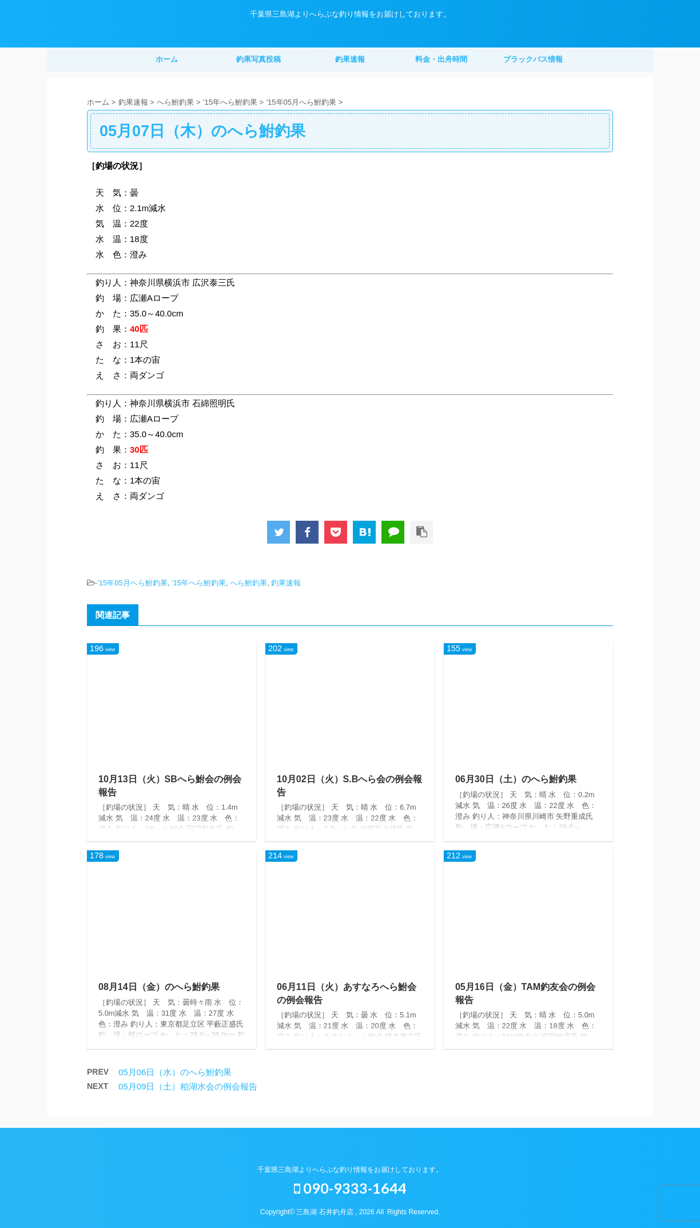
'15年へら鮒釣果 (199, 583)
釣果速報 (350, 59)
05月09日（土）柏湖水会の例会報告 (187, 1086)
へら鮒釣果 (248, 583)
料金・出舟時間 (441, 59)
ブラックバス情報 (533, 59)
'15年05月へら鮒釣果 (132, 583)
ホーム (167, 59)
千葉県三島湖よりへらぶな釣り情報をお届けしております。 (350, 1170)
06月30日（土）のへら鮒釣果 (515, 779)
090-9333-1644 (350, 1188)
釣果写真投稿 (258, 59)
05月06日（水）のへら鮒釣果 (175, 1072)
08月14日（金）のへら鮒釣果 (159, 987)
